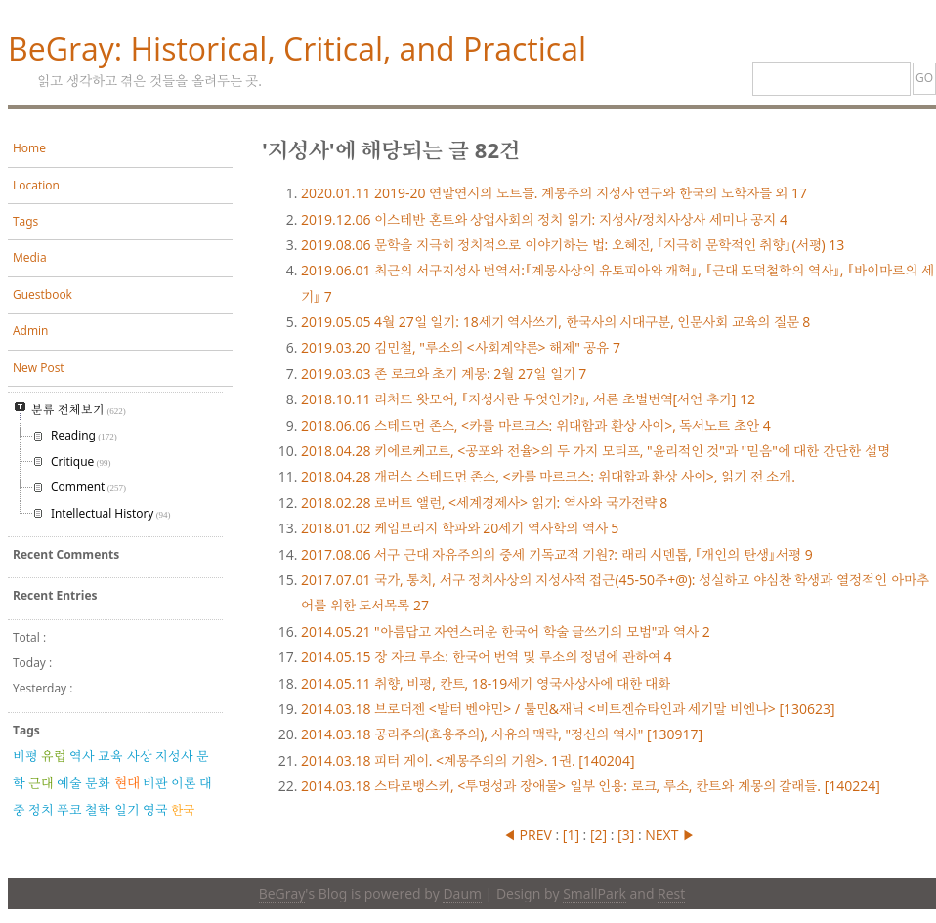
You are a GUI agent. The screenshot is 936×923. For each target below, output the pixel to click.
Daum (462, 893)
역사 (82, 756)
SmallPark (594, 893)
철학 (97, 809)
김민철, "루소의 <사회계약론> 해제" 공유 (460, 347)
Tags (25, 221)
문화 (97, 783)
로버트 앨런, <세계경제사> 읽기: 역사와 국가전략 (484, 502)
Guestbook (42, 294)
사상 (139, 756)
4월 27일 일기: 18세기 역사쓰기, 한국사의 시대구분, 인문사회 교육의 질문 (555, 322)
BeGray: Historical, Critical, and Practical (297, 48)
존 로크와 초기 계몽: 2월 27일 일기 (443, 373)
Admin (30, 330)
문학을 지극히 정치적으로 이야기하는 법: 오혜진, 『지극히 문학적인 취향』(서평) (572, 244)
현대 (127, 783)
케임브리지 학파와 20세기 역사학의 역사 (459, 528)
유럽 (53, 756)
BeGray (282, 893)
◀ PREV (529, 834)
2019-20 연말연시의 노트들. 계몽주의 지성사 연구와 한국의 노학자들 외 (554, 193)
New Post (38, 367)
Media (30, 257)
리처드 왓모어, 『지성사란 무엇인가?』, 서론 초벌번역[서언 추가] (528, 399)
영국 (155, 809)
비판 (155, 783)
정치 (41, 809)
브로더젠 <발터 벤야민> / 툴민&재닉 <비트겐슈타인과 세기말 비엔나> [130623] (568, 708)
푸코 (69, 809)
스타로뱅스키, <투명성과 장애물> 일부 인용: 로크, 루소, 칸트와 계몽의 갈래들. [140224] (590, 785)
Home (29, 148)
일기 (127, 809)
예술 (69, 783)
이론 (183, 783)
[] (571, 834)
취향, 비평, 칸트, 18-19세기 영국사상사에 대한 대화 (485, 683)
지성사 (174, 756)
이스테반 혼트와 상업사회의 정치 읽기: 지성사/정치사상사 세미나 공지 (544, 219)
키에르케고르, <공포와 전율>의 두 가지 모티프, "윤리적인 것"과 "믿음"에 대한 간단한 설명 (595, 450)
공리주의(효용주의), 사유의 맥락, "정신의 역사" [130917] (501, 734)
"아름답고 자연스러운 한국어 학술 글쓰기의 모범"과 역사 (505, 631)
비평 (25, 756)
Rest (671, 893)
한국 (182, 809)
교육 (110, 756)
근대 (41, 783)
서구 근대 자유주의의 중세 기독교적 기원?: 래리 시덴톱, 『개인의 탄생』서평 (557, 554)
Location (36, 185)
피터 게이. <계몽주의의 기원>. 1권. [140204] (467, 760)
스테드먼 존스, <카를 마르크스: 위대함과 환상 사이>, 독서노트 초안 (536, 425)
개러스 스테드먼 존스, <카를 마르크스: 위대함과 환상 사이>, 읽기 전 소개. (548, 476)
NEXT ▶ (670, 834)
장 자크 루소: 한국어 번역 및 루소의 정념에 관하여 (486, 657)
